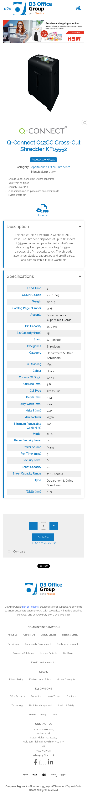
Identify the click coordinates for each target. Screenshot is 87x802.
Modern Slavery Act (66, 679)
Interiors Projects (48, 653)
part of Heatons (30, 606)
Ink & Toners (54, 696)
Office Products (17, 696)
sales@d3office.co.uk (43, 755)
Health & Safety (70, 634)
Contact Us (29, 634)
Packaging (36, 696)
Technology (17, 705)
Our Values (13, 644)
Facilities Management (40, 705)
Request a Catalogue (23, 653)
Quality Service (48, 634)
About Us (12, 634)
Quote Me (43, 537)
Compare (15, 552)
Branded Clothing (38, 714)
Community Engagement (38, 644)
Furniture (71, 696)
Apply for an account (67, 644)
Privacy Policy (16, 679)
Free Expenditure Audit (43, 662)
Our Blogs (68, 653)
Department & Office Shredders (49, 167)
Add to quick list (44, 543)
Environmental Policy (40, 679)
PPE (55, 714)
